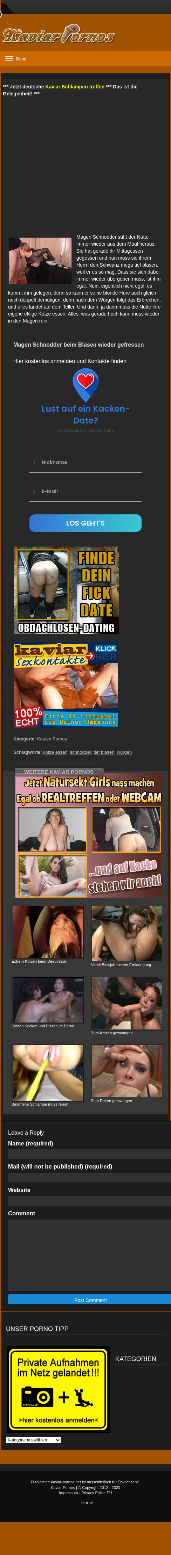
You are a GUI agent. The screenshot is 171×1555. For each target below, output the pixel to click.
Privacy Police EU (96, 1493)
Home (87, 1502)
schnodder (80, 752)
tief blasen (104, 752)
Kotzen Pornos (52, 739)
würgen (124, 752)
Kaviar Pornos (63, 1487)
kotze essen (55, 752)
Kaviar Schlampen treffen (74, 86)
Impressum (68, 1493)
